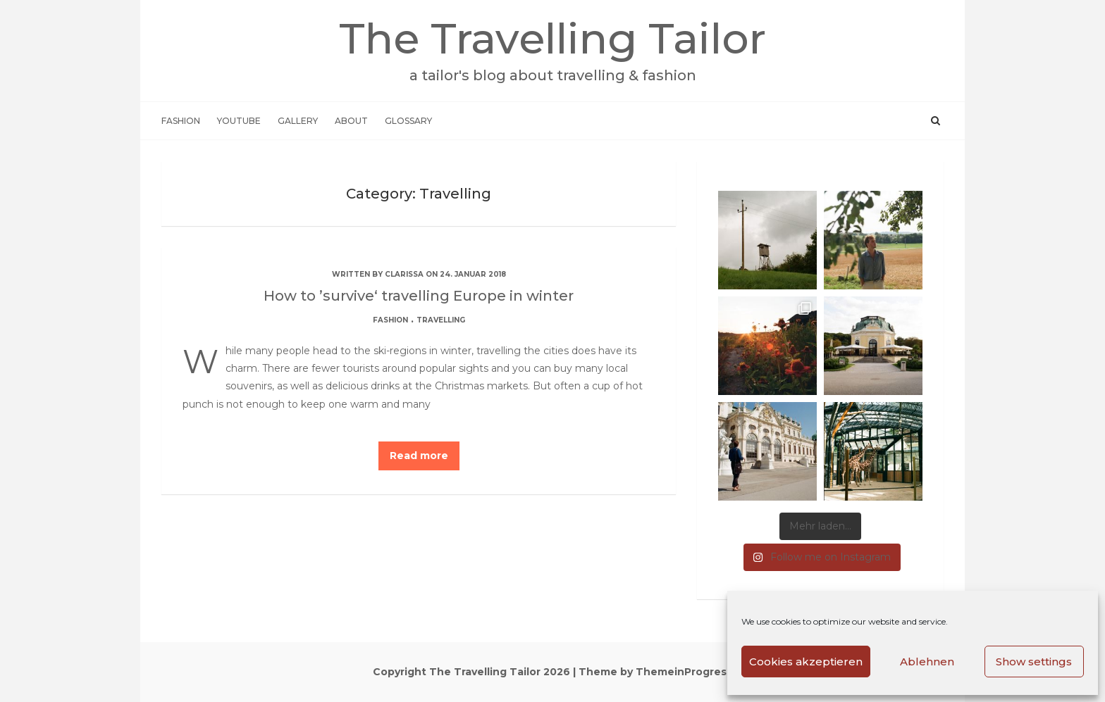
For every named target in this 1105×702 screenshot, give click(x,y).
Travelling (440, 320)
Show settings (1034, 661)
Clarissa (404, 274)
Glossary (408, 120)
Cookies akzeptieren (806, 661)
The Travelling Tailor (552, 48)
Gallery (298, 120)
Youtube (239, 120)
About (351, 120)
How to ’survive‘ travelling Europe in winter (419, 295)
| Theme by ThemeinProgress (652, 671)
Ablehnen (927, 661)
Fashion (180, 120)
